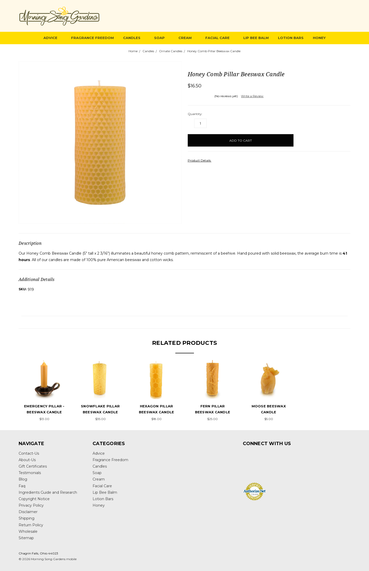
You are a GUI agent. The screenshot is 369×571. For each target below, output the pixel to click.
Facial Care (219, 38)
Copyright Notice (34, 499)
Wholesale (28, 531)
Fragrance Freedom (92, 38)
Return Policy (31, 525)
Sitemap (26, 538)
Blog (23, 479)
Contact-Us (29, 453)
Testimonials (30, 472)
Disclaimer (28, 511)
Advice (52, 38)
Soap (161, 38)
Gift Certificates (33, 466)
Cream (187, 38)
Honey (319, 38)
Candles (134, 38)
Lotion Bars (291, 38)
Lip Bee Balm (256, 38)
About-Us (27, 460)
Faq (22, 486)
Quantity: (195, 114)
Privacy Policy (31, 505)
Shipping (26, 518)
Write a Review (252, 96)
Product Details (201, 160)
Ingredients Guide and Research (48, 492)
